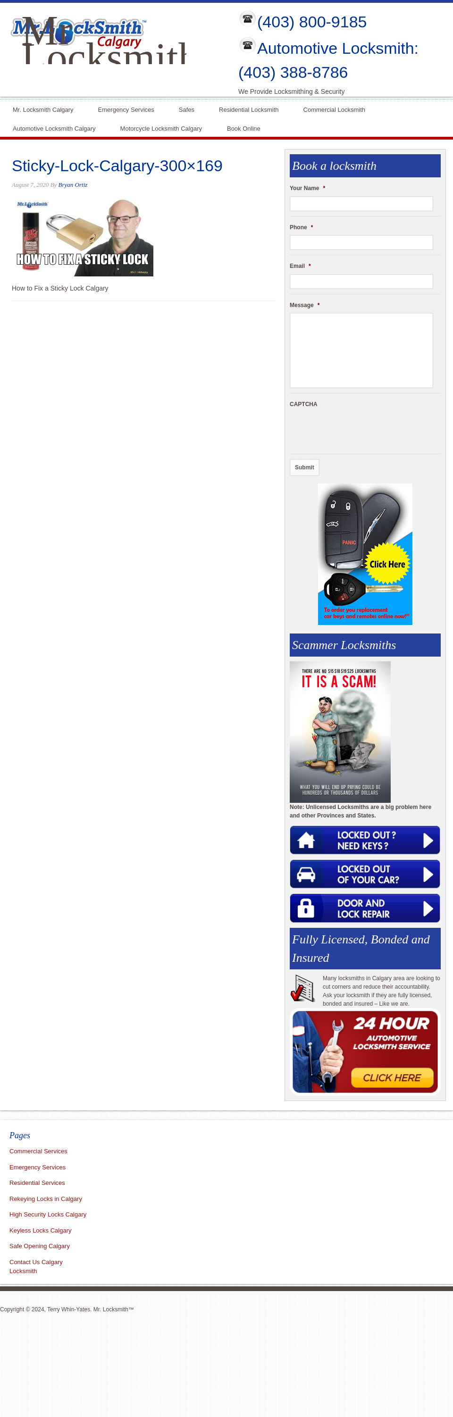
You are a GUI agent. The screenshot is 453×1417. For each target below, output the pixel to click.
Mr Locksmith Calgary (110, 58)
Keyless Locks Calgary (40, 1230)
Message (304, 305)
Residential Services (37, 1182)
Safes (186, 108)
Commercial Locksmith (334, 108)
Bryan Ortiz (73, 184)
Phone (301, 227)
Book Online (243, 127)
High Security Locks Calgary (47, 1214)
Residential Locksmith (248, 108)
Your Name (307, 188)
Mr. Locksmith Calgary (43, 108)
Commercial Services (38, 1151)
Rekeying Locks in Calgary (45, 1198)
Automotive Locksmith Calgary (54, 127)
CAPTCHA (304, 404)
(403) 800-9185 (312, 22)
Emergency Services (126, 108)
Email (300, 266)
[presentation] (361, 430)
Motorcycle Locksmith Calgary (161, 128)
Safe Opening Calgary (39, 1246)
